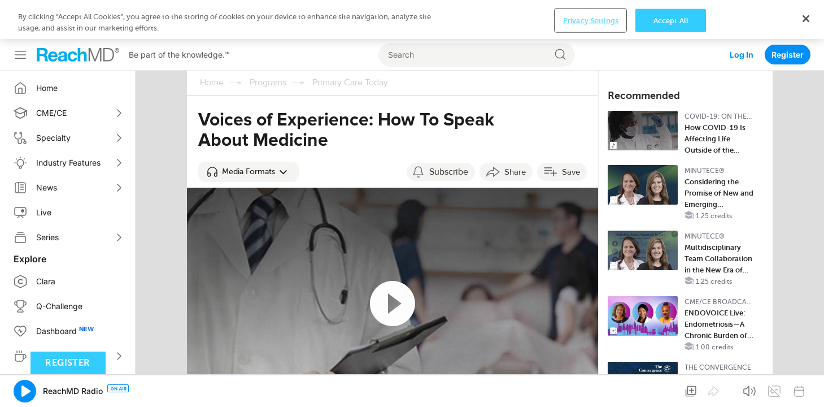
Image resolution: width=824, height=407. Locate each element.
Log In (741, 15)
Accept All (670, 388)
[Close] (806, 386)
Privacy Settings (590, 388)
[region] (412, 387)
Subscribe (448, 132)
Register (787, 15)
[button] (248, 133)
